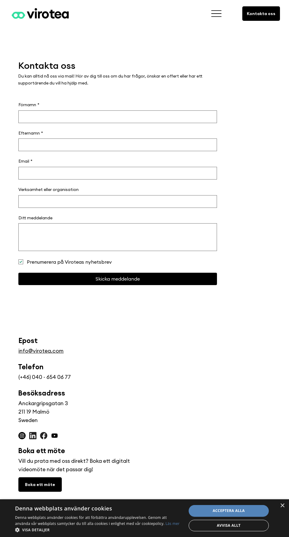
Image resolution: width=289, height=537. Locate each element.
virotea (48, 13)
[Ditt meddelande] (118, 237)
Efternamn (30, 133)
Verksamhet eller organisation (48, 189)
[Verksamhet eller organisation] (116, 201)
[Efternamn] (116, 145)
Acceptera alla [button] (229, 510)
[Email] (116, 173)
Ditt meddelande (35, 218)
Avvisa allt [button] (228, 525)
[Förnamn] (116, 117)
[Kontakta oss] (261, 13)
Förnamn (28, 105)
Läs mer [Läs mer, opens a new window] (172, 523)
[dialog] (144, 518)
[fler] (216, 13)
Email (25, 161)
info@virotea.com (41, 351)
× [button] (282, 506)
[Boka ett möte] (40, 484)
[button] (98, 529)
